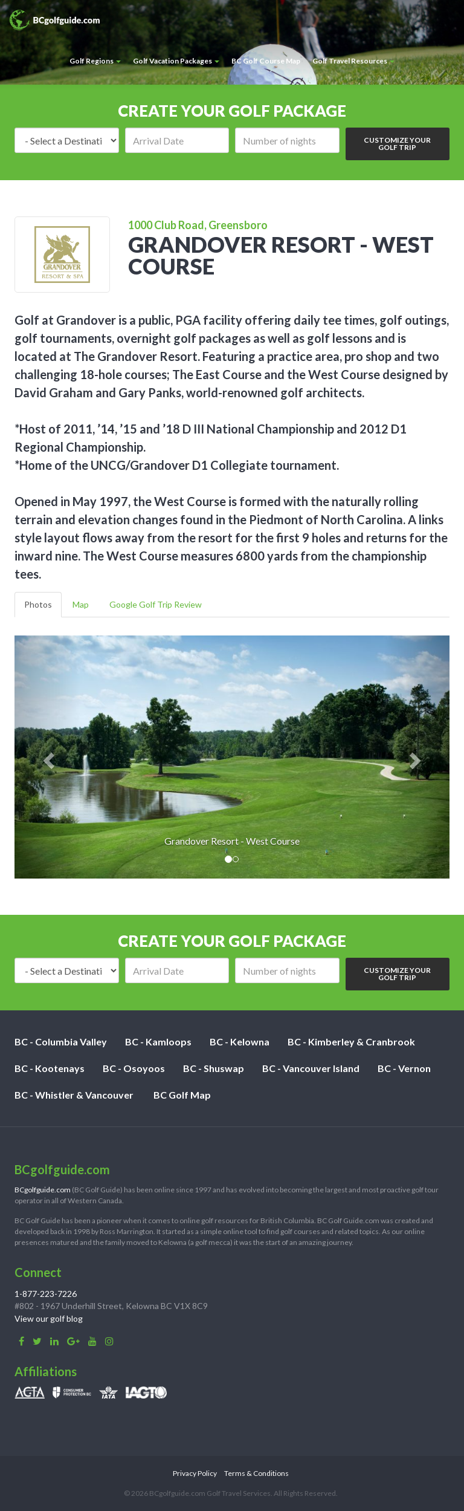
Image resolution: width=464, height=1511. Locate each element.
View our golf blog (48, 1318)
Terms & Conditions (256, 1473)
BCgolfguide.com (42, 1189)
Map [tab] (80, 604)
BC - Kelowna (239, 1041)
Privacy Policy (195, 1473)
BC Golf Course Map (265, 60)
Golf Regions (95, 60)
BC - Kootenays (49, 1068)
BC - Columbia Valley (60, 1041)
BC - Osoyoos (134, 1068)
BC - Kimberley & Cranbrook (351, 1041)
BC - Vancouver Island (310, 1068)
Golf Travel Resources (353, 60)
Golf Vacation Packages (176, 60)
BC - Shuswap (213, 1068)
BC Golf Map (182, 1094)
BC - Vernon (404, 1068)
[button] (47, 757)
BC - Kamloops (158, 1041)
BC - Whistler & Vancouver (74, 1094)
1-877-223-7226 (45, 1293)
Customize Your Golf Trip (397, 143)
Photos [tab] (38, 604)
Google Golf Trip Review (155, 604)
